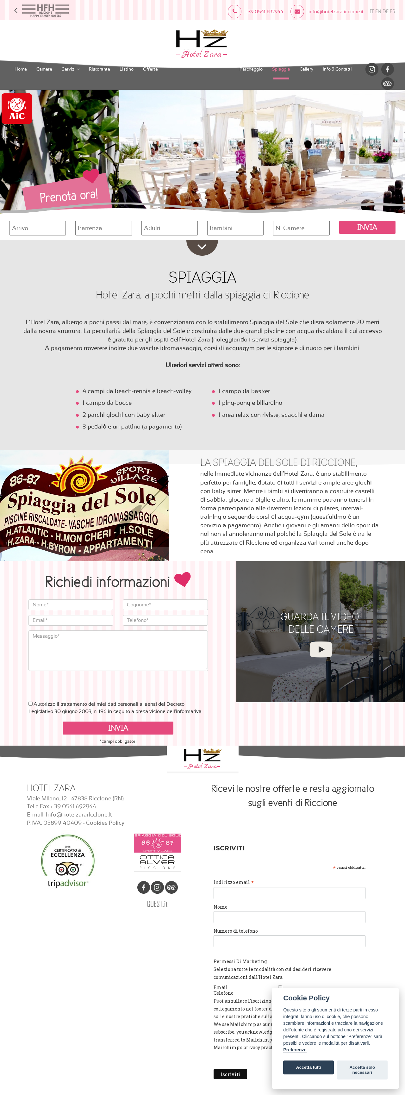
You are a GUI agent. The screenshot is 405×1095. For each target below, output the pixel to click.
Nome (220, 907)
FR (393, 11)
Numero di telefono (236, 931)
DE (386, 11)
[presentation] (76, 683)
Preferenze (295, 1049)
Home (21, 69)
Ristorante (99, 69)
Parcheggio (251, 69)
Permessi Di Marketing (240, 961)
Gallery (306, 69)
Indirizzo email (234, 882)
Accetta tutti (308, 1067)
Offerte (150, 69)
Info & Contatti (337, 69)
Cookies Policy (105, 823)
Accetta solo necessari (362, 1070)
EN (378, 11)
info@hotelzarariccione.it (79, 815)
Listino (127, 69)
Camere (44, 69)
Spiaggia (281, 69)
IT (372, 11)
